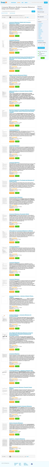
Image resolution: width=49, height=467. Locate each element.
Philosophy (39, 32)
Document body (40, 9)
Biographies (40, 24)
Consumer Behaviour (14, 40)
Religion (39, 35)
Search (20, 463)
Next (27, 17)
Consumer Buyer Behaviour (15, 197)
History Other (40, 29)
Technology (40, 38)
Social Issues (40, 37)
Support (26, 2)
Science (39, 36)
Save (17, 35)
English (39, 28)
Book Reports (40, 25)
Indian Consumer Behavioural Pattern (18, 75)
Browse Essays (13, 2)
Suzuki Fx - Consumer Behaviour (17, 438)
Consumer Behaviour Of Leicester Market (19, 214)
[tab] (43, 41)
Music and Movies (40, 31)
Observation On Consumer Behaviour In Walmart (21, 230)
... (23, 17)
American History (40, 23)
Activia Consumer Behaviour (16, 423)
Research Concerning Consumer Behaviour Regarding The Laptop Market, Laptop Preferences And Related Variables (22, 111)
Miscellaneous (40, 30)
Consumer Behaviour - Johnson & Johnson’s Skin (21, 370)
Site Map (25, 463)
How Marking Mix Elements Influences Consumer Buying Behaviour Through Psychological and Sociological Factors (21, 334)
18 (25, 17)
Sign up (42, 57)
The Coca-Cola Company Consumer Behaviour (20, 406)
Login (22, 2)
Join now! (18, 2)
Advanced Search (41, 47)
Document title (40, 8)
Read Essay (12, 35)
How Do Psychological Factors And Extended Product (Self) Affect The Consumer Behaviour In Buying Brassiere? (22, 58)
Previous (8, 17)
